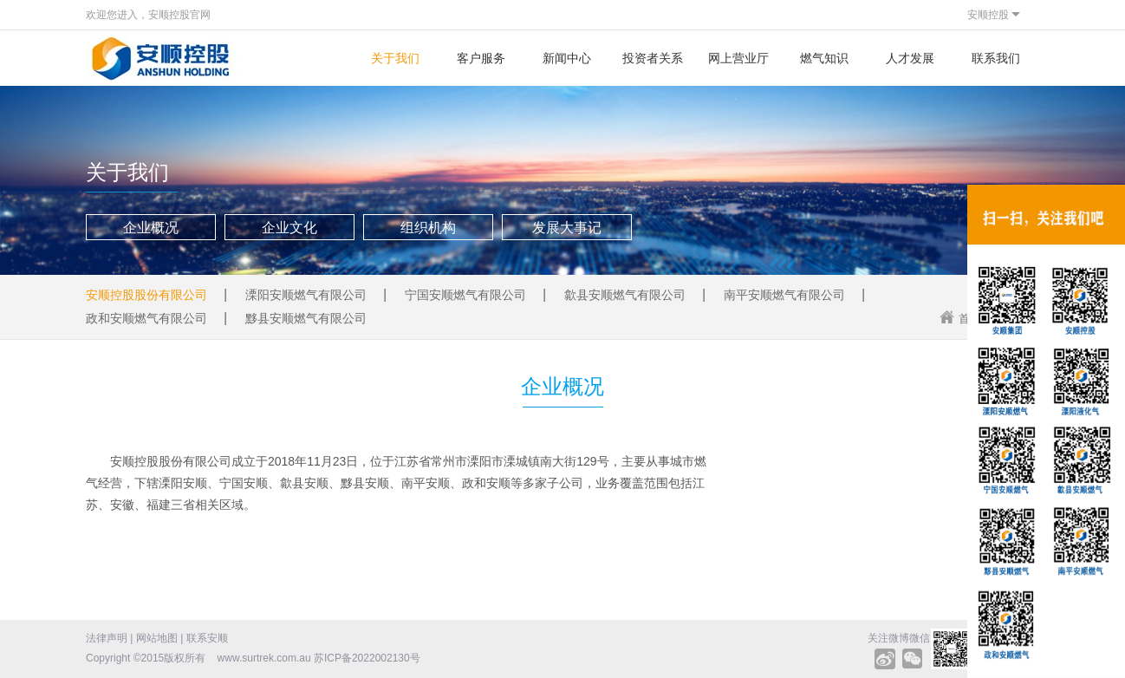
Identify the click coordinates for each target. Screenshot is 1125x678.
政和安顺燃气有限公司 (146, 318)
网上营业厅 (738, 58)
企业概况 (151, 227)
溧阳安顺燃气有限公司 (306, 295)
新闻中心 (567, 58)
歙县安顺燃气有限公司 (625, 295)
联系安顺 (207, 638)
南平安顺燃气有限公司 (784, 295)
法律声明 (106, 638)
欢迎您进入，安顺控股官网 (148, 15)
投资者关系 (652, 58)
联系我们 (996, 58)
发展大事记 (567, 227)
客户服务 (481, 58)
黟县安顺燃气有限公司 (306, 318)
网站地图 (157, 638)
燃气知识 (824, 58)
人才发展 (910, 58)
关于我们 (395, 58)
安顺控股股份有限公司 (146, 295)
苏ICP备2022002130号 (367, 658)
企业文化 (289, 227)
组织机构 (428, 227)
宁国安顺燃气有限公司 (465, 295)
